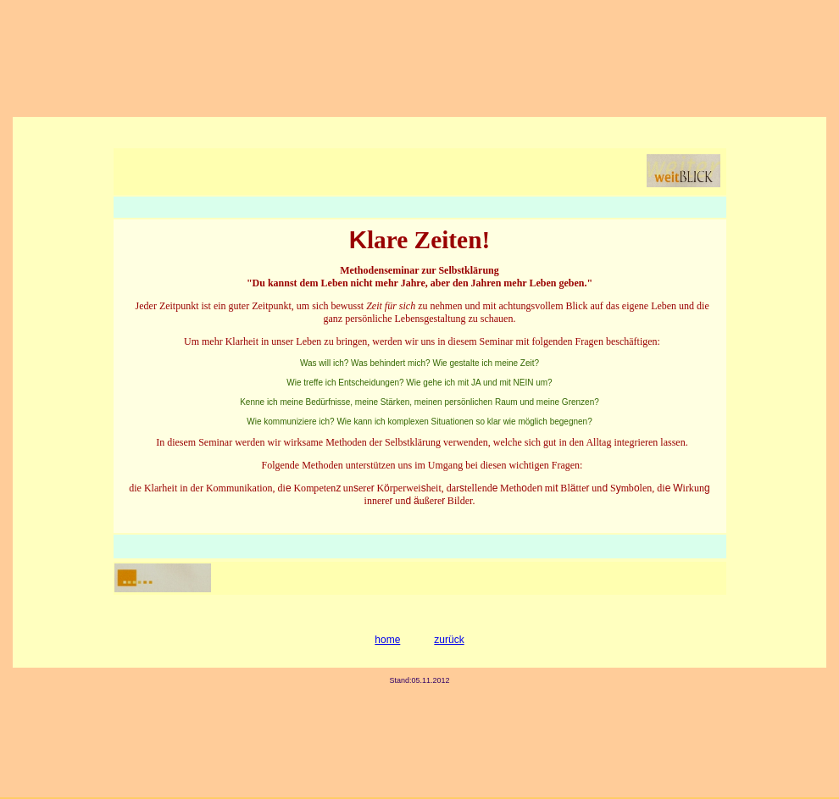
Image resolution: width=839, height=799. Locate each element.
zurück (449, 640)
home (387, 640)
